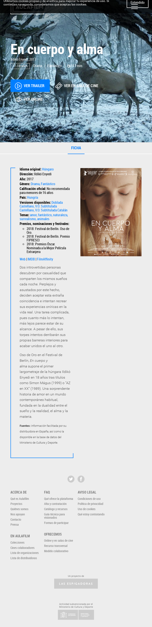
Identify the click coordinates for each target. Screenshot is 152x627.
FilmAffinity (45, 259)
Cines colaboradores (22, 548)
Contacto (15, 519)
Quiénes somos (19, 509)
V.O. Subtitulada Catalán (51, 210)
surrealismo (28, 218)
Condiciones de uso (89, 499)
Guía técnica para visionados (54, 516)
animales (43, 218)
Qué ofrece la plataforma (58, 499)
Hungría (32, 197)
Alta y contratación (55, 504)
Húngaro (48, 169)
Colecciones (17, 542)
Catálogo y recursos (55, 509)
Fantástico (48, 183)
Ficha (76, 147)
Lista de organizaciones (24, 553)
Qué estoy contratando (91, 514)
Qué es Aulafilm (19, 499)
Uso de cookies (86, 509)
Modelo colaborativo (56, 551)
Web (23, 259)
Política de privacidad (90, 504)
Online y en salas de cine (58, 540)
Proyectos (16, 504)
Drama (35, 183)
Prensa (14, 524)
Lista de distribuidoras (23, 558)
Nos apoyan (17, 514)
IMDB (31, 259)
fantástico (45, 215)
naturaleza (60, 215)
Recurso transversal (55, 546)
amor (33, 215)
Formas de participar (56, 523)
